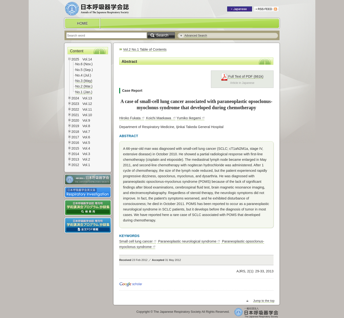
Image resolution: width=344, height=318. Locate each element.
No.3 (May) (83, 81)
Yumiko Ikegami (189, 118)
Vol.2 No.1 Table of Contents (145, 49)
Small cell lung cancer (136, 241)
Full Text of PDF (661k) (242, 77)
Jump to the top (263, 300)
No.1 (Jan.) (83, 92)
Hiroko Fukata (130, 118)
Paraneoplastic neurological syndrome (186, 241)
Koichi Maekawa (158, 118)
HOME (82, 23)
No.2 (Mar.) (83, 86)
